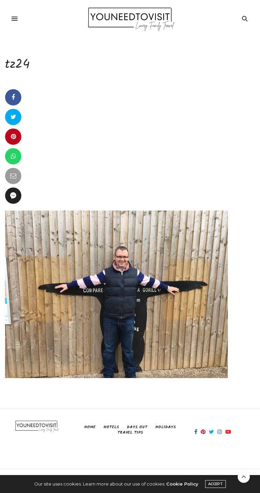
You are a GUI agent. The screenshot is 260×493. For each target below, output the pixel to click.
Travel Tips (130, 432)
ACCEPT (215, 484)
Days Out (137, 427)
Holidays (165, 427)
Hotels (111, 427)
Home (89, 427)
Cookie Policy (182, 484)
